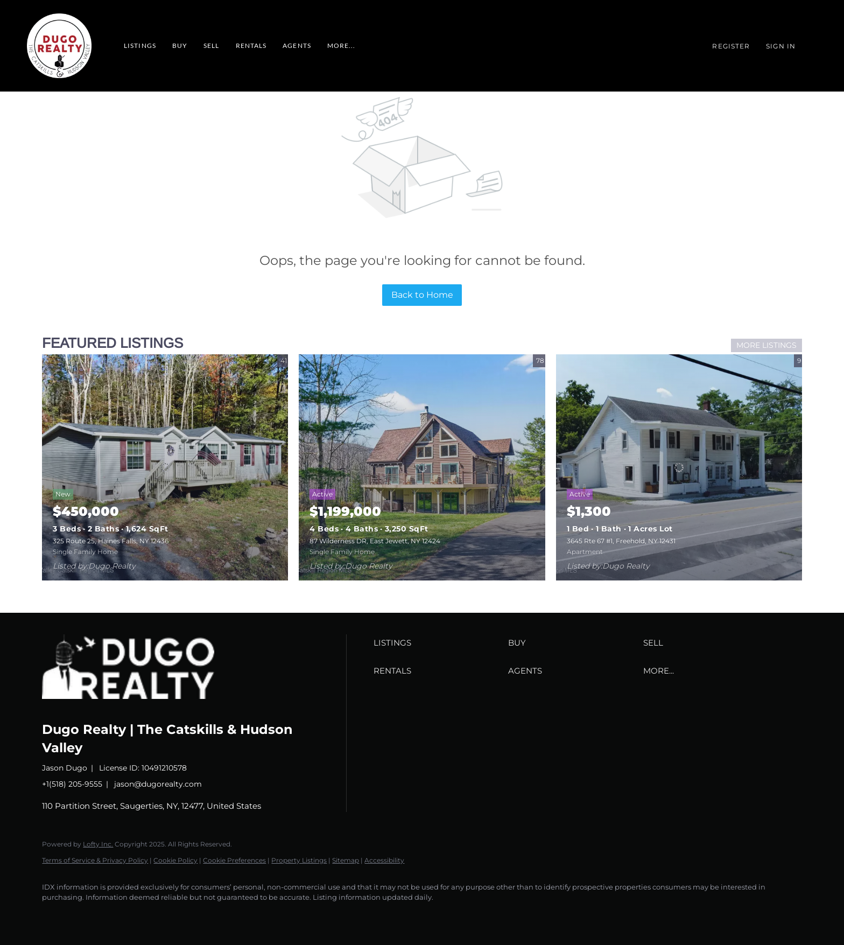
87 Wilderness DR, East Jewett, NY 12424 (375, 541)
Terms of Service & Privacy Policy (95, 860)
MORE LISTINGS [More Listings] (766, 345)
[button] (438, 643)
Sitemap (345, 860)
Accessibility (384, 860)
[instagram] (117, 916)
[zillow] (86, 916)
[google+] (148, 916)
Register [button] (731, 46)
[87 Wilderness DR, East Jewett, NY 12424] (422, 467)
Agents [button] (297, 45)
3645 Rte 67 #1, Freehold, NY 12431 (621, 541)
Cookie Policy (175, 860)
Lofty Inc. (98, 844)
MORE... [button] (341, 45)
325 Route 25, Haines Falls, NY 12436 (110, 541)
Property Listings (299, 860)
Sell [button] (211, 45)
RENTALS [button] (251, 45)
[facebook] (55, 916)
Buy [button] (179, 45)
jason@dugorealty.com (158, 784)
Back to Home (422, 295)
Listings (140, 45)
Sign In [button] (781, 46)
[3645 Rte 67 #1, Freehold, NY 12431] (679, 467)
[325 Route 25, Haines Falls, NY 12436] (165, 467)
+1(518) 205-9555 (72, 784)
